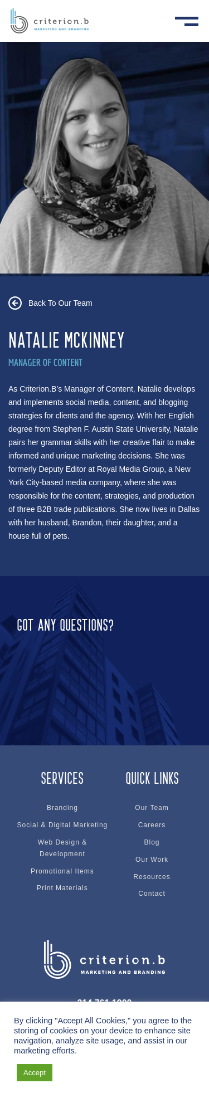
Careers (152, 825)
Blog (152, 842)
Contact (151, 893)
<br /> (104, 672)
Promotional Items (62, 871)
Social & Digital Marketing (62, 825)
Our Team (151, 808)
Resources (151, 877)
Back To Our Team (60, 303)
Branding (62, 808)
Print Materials (62, 888)
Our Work (151, 859)
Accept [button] (34, 1072)
